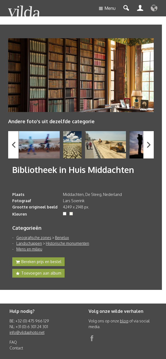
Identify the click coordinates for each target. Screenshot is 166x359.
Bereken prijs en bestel (38, 262)
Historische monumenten (67, 243)
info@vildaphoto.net (27, 332)
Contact (16, 348)
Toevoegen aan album (38, 274)
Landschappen (29, 243)
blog (124, 321)
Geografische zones (33, 237)
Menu (107, 8)
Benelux (62, 237)
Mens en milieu (29, 249)
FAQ (13, 342)
